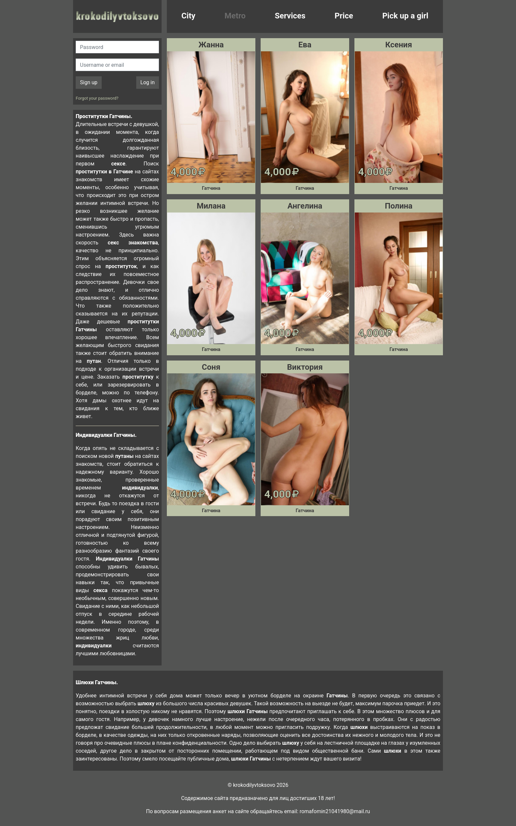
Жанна (211, 44)
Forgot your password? (97, 98)
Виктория (304, 367)
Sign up (88, 82)
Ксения (398, 44)
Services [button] (290, 15)
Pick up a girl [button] (405, 15)
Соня (211, 367)
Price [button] (344, 15)
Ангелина (305, 206)
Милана (211, 206)
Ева (305, 44)
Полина (398, 206)
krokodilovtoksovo (117, 16)
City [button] (188, 15)
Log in (148, 82)
